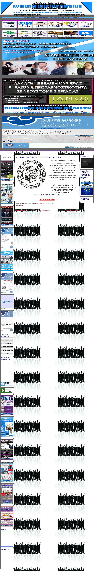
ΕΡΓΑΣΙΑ (22, 205)
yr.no (12, 308)
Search (85, 164)
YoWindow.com (4, 308)
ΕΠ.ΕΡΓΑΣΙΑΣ (8, 343)
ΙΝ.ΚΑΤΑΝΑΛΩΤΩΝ (8, 346)
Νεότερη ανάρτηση (21, 210)
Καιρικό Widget (7, 301)
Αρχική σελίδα (46, 210)
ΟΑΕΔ (8, 340)
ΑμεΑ (7, 353)
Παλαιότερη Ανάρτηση (72, 210)
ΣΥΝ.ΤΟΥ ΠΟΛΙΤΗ (8, 350)
